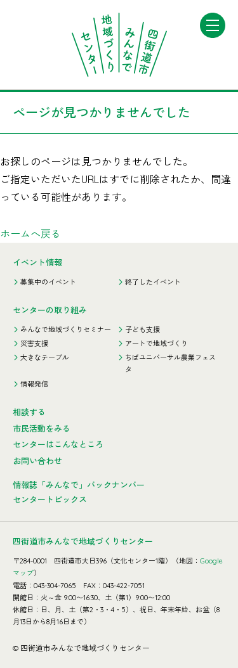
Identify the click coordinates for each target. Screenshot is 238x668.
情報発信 (34, 384)
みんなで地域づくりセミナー (65, 329)
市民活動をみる (41, 428)
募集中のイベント (48, 282)
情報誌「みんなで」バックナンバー (79, 485)
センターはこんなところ (58, 444)
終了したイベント (153, 282)
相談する (29, 412)
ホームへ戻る (30, 234)
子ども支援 (142, 329)
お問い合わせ (37, 461)
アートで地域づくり (156, 343)
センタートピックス (50, 499)
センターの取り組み (50, 310)
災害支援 (34, 343)
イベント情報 (37, 262)
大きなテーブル (44, 357)
